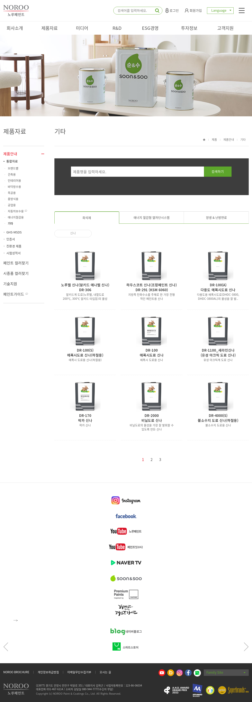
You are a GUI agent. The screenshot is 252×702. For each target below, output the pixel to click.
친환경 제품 (13, 246)
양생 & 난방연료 (216, 217)
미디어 (82, 27)
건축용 (12, 174)
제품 (214, 139)
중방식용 (13, 199)
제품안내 (10, 154)
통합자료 (12, 161)
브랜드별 (13, 168)
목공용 (12, 193)
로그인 (172, 10)
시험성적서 (13, 253)
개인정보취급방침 (48, 672)
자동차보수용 (16, 211)
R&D (117, 27)
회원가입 (193, 10)
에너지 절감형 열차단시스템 (152, 217)
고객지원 (225, 27)
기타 (10, 223)
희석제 (86, 217)
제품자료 (49, 27)
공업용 (12, 205)
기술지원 (10, 284)
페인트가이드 (13, 294)
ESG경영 (150, 27)
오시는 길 (105, 672)
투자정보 (189, 27)
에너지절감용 (16, 217)
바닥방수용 (14, 186)
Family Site (226, 672)
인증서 (10, 239)
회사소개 (15, 27)
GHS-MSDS (14, 232)
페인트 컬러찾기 (16, 263)
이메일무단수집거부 (79, 672)
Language (220, 10)
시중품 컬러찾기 (16, 273)
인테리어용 (14, 180)
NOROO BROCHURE (16, 672)
